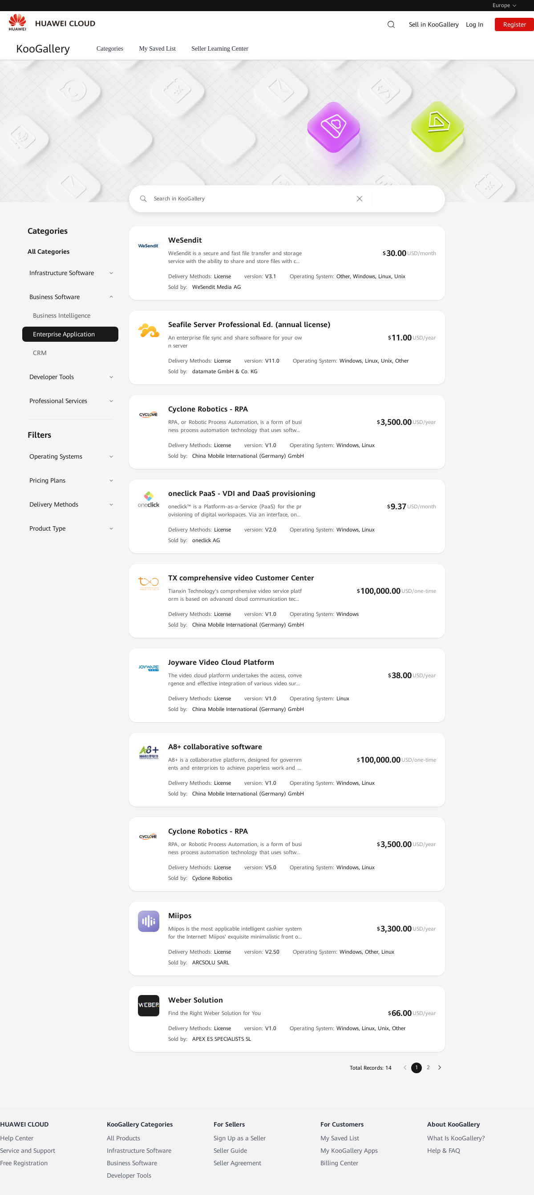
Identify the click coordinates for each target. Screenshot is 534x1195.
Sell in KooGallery (434, 24)
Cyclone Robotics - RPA (208, 409)
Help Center (16, 1138)
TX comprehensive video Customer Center (241, 578)
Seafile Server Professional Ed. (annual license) (249, 324)
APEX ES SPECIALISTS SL (221, 1039)
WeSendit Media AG (216, 287)
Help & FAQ (443, 1150)
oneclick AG (206, 540)
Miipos (179, 915)
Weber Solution (195, 1000)
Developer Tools (129, 1175)
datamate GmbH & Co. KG (225, 371)
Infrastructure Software (139, 1150)
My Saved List (157, 48)
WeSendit (185, 240)
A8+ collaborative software (215, 747)
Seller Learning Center (219, 48)
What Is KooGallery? (456, 1138)
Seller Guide (230, 1150)
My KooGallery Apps (349, 1150)
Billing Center (339, 1163)
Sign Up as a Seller (240, 1138)
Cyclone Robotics (212, 878)
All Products (123, 1138)
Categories (110, 48)
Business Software (132, 1163)
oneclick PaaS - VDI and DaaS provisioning (242, 493)
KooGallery (43, 49)
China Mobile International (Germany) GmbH (248, 456)
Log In (474, 24)
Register (514, 24)
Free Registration (24, 1163)
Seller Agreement (237, 1163)
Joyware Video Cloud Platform (221, 662)
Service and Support (27, 1150)
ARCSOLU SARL (210, 962)
